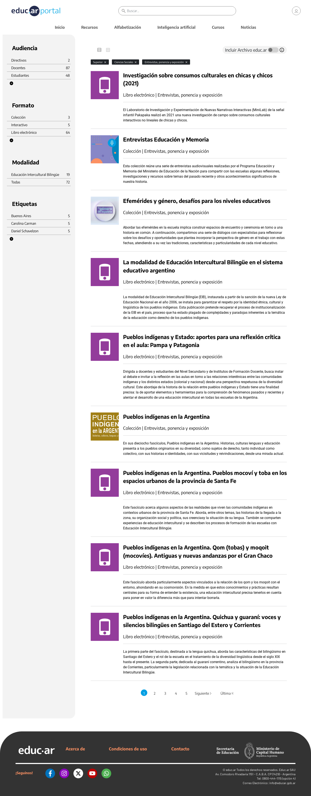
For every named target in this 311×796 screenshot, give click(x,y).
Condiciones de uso (128, 748)
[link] (296, 10)
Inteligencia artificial (176, 27)
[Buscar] (181, 10)
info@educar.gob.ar (282, 783)
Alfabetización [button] (127, 27)
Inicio (60, 27)
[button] (11, 83)
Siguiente (203, 693)
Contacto (180, 748)
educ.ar (231, 770)
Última (227, 693)
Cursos (218, 27)
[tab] (99, 50)
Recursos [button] (89, 27)
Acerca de (75, 748)
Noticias (248, 27)
